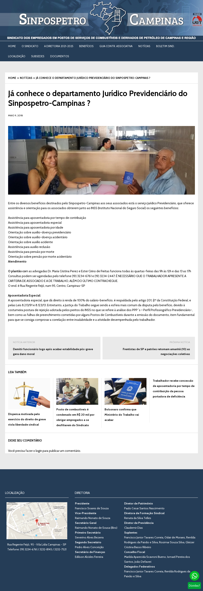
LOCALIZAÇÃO (16, 56)
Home (12, 46)
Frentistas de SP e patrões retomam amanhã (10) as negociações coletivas (148, 348)
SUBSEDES (37, 56)
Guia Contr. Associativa (115, 46)
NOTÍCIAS (144, 46)
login (39, 451)
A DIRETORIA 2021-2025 (58, 46)
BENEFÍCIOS (86, 46)
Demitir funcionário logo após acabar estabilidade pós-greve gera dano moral (54, 348)
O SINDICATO (30, 46)
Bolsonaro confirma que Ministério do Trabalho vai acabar (122, 415)
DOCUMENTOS (59, 56)
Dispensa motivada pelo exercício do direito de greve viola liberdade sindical (27, 419)
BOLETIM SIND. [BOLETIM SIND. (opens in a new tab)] (165, 46)
